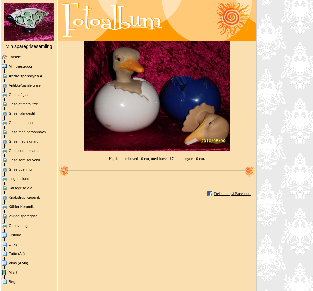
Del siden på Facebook (232, 193)
